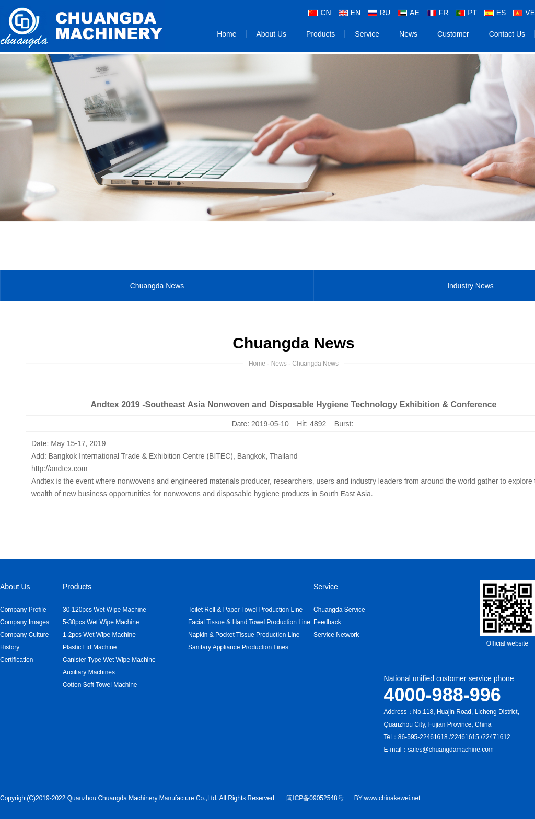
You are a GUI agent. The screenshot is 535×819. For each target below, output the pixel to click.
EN (349, 11)
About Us (272, 33)
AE (409, 11)
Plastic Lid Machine (90, 647)
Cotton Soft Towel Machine (100, 684)
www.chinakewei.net (392, 798)
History (9, 647)
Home (226, 33)
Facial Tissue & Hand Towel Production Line (249, 622)
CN (319, 11)
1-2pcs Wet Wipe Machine (99, 634)
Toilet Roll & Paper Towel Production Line (245, 609)
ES (495, 11)
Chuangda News (157, 291)
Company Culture (24, 634)
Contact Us (507, 33)
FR (438, 11)
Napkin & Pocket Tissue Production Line (243, 634)
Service (367, 33)
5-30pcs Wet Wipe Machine (101, 622)
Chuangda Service (339, 609)
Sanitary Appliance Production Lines (238, 647)
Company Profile (23, 609)
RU (379, 11)
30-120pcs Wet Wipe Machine (104, 609)
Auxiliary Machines (89, 672)
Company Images (24, 622)
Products (320, 33)
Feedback (327, 622)
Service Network (336, 634)
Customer (453, 33)
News (408, 33)
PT (466, 11)
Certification (16, 659)
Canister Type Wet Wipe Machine (109, 659)
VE (524, 11)
